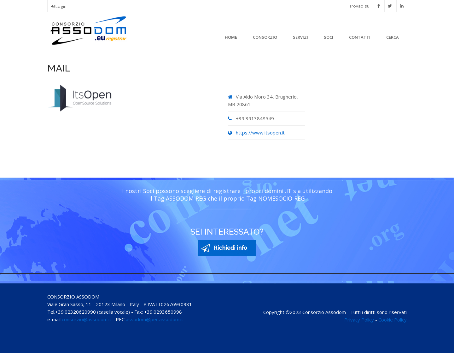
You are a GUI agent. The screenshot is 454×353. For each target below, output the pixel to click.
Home (231, 37)
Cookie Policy (392, 319)
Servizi (300, 37)
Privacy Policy (359, 319)
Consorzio (265, 37)
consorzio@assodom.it (86, 319)
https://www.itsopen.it (260, 132)
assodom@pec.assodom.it (154, 319)
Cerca (392, 37)
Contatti (359, 37)
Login (61, 6)
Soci (328, 37)
